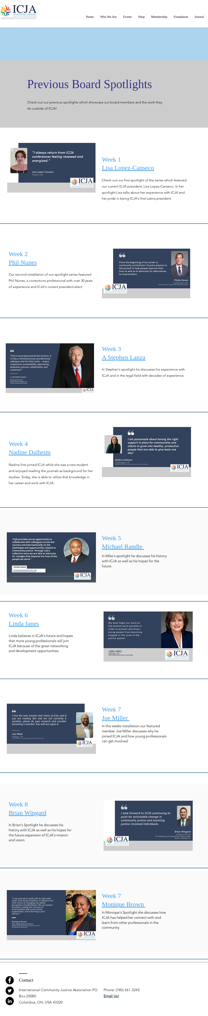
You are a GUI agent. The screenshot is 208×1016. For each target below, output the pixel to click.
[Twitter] (10, 990)
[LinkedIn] (10, 1001)
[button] (108, 16)
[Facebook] (10, 980)
